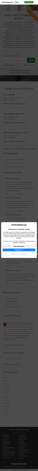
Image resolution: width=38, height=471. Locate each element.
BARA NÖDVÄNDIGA (19, 246)
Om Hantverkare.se (23, 254)
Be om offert (29, 2)
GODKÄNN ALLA (19, 250)
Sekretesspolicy (14, 254)
